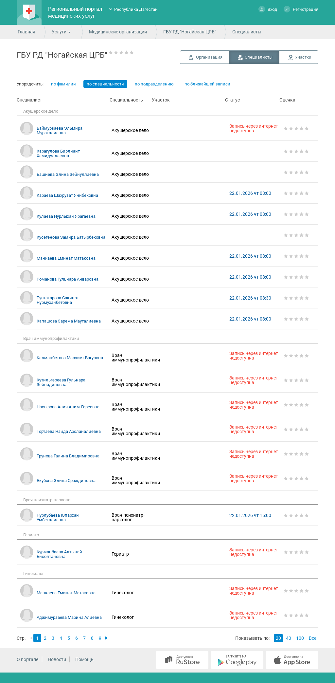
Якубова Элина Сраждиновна (66, 480)
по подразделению (154, 84)
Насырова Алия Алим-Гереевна (68, 406)
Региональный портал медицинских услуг (75, 12)
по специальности (105, 84)
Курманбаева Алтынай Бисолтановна (59, 554)
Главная (26, 31)
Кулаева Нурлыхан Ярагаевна (66, 216)
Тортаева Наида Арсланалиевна (69, 431)
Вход (267, 9)
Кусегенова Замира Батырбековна (71, 237)
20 (278, 638)
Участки (303, 57)
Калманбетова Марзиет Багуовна (70, 357)
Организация (209, 57)
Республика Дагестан (136, 9)
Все (312, 638)
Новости (57, 659)
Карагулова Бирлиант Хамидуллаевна (58, 153)
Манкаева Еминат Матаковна (66, 258)
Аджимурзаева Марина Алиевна (69, 617)
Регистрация (301, 9)
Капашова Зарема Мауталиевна (69, 321)
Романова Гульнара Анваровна (67, 279)
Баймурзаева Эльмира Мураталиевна (59, 130)
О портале (27, 659)
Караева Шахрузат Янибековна (67, 195)
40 (288, 638)
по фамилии (63, 84)
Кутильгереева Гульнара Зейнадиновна (61, 382)
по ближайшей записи (207, 84)
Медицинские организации (118, 31)
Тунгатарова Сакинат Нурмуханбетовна (58, 300)
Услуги (59, 31)
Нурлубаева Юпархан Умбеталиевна (58, 517)
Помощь (84, 659)
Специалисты (259, 57)
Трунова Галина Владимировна (68, 455)
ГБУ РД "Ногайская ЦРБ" (189, 31)
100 (300, 638)
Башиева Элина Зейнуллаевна (68, 174)
